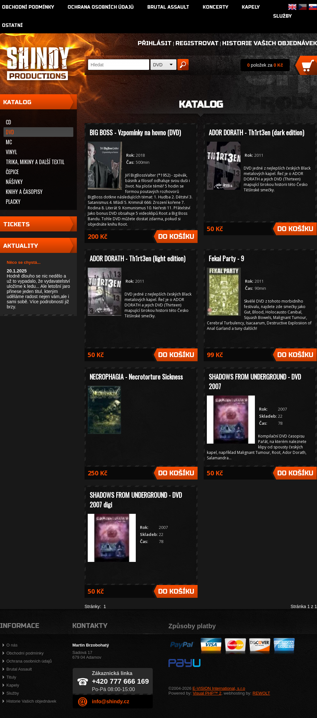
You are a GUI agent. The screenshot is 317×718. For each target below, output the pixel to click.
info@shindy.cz (110, 701)
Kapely (251, 7)
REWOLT (261, 693)
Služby (282, 16)
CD (8, 122)
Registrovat (197, 43)
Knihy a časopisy (24, 192)
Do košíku (176, 237)
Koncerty (215, 7)
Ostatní (12, 25)
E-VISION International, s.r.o (218, 688)
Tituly (11, 677)
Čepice (12, 172)
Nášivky (14, 182)
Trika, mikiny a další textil (35, 162)
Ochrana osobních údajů (101, 7)
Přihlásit (155, 43)
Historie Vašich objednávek (269, 43)
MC (9, 142)
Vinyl (11, 152)
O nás (12, 645)
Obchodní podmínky (28, 7)
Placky (13, 201)
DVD (158, 64)
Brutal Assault (168, 7)
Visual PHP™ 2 (207, 693)
